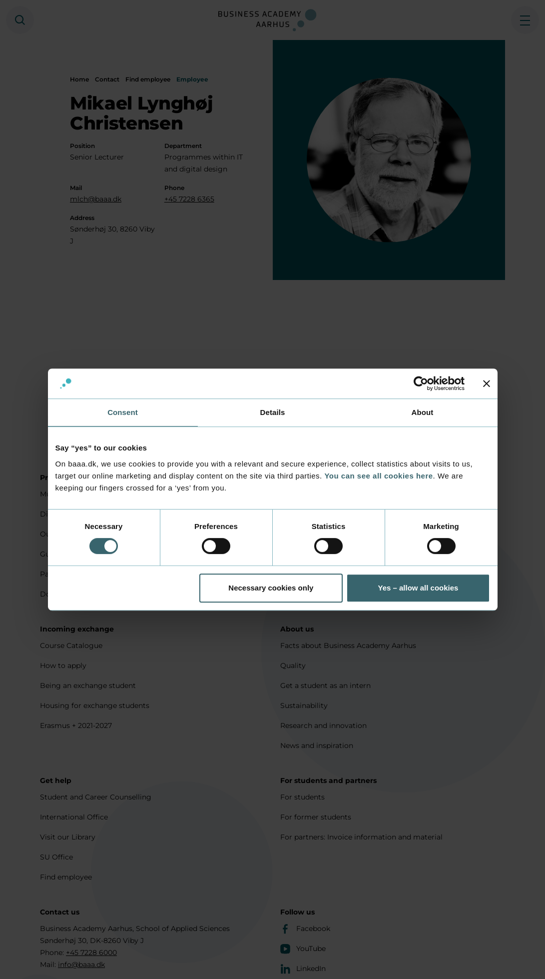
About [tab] (423, 412)
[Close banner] (486, 383)
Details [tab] (272, 412)
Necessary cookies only (270, 588)
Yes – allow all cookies (418, 588)
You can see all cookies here (378, 476)
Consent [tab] (122, 412)
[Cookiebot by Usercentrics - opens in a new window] (421, 383)
